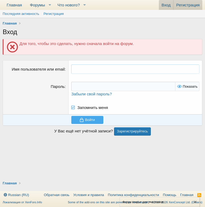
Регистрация (54, 14)
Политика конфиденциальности (133, 195)
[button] (49, 5)
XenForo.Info (33, 202)
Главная (14, 5)
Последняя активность (21, 14)
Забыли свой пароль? (91, 94)
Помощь (169, 195)
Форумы (37, 5)
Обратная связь (56, 195)
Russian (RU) (16, 195)
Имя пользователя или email (38, 69)
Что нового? (68, 5)
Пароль (58, 86)
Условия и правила (88, 195)
